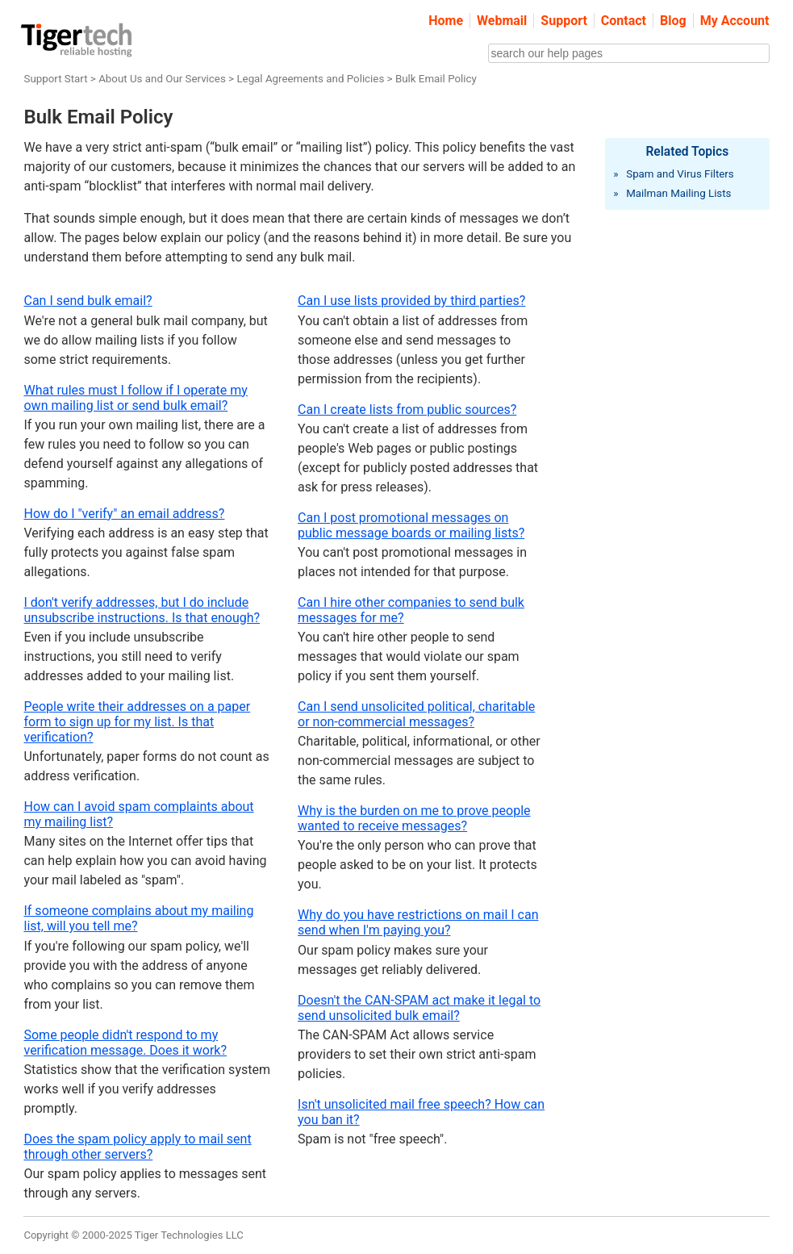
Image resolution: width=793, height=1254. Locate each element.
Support (563, 20)
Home (445, 20)
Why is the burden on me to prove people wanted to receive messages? (414, 818)
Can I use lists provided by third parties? (411, 300)
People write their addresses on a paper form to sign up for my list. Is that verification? (136, 722)
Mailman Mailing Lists (678, 193)
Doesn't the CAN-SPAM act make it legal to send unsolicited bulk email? (419, 1008)
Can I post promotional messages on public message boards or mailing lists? (411, 525)
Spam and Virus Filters (680, 174)
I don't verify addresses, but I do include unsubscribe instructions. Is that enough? (141, 610)
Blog (673, 20)
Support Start (55, 79)
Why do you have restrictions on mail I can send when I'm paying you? (418, 922)
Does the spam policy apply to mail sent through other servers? (137, 1146)
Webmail (502, 20)
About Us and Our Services (162, 79)
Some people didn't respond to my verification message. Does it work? (125, 1042)
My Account (735, 20)
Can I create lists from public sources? (407, 409)
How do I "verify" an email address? (123, 513)
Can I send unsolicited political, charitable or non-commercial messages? (416, 714)
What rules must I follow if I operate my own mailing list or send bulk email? (135, 397)
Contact (623, 20)
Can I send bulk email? (87, 300)
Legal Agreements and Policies (310, 79)
